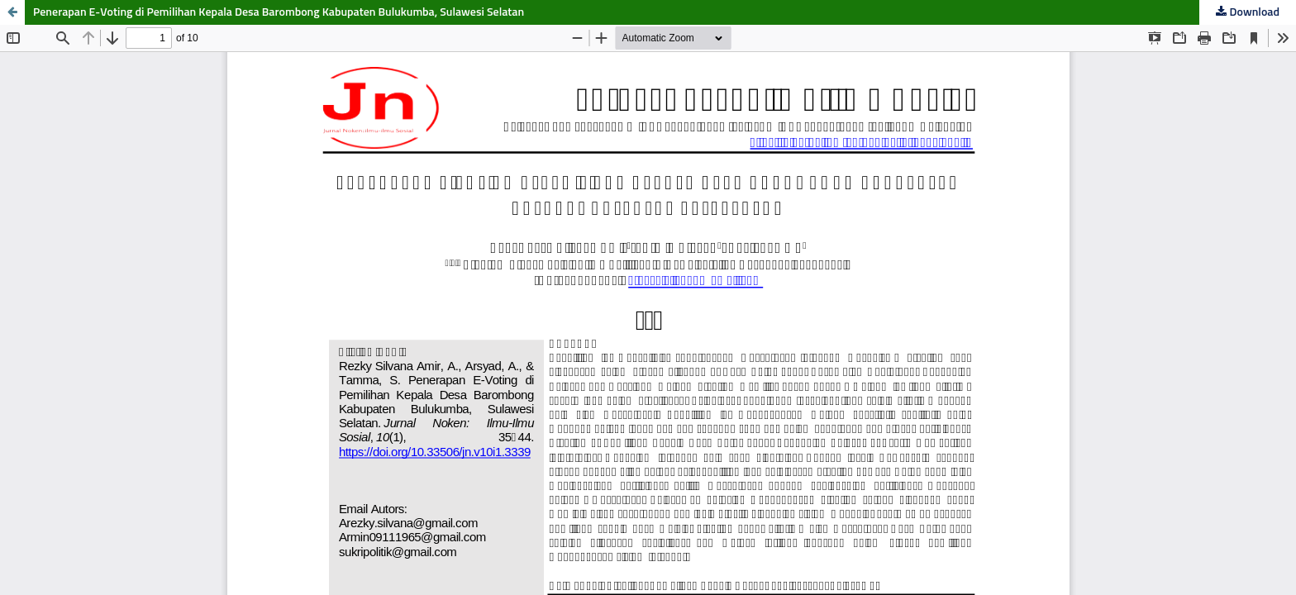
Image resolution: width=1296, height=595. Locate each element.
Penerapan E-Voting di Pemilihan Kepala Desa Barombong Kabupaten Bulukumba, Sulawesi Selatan (278, 12)
